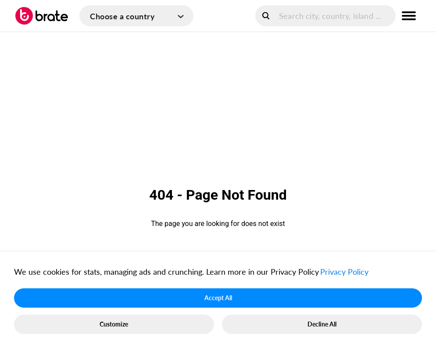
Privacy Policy (344, 271)
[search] (325, 15)
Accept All (218, 297)
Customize (114, 324)
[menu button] (409, 16)
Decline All (321, 324)
